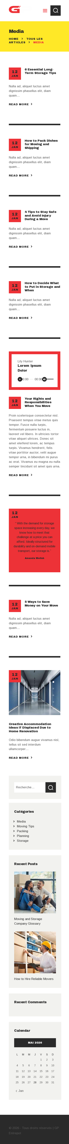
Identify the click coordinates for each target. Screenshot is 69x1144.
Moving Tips (25, 826)
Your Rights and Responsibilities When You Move (38, 402)
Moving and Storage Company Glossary (28, 921)
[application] (35, 379)
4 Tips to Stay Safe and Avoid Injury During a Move (40, 215)
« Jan (20, 1091)
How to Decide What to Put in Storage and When (42, 286)
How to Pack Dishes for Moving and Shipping (41, 144)
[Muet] (44, 379)
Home (14, 38)
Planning (23, 836)
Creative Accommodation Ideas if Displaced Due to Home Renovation (30, 727)
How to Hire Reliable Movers (33, 979)
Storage (23, 841)
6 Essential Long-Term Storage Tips (40, 71)
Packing (22, 831)
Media (21, 821)
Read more (19, 104)
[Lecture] (20, 379)
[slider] (31, 379)
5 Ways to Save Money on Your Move (41, 603)
